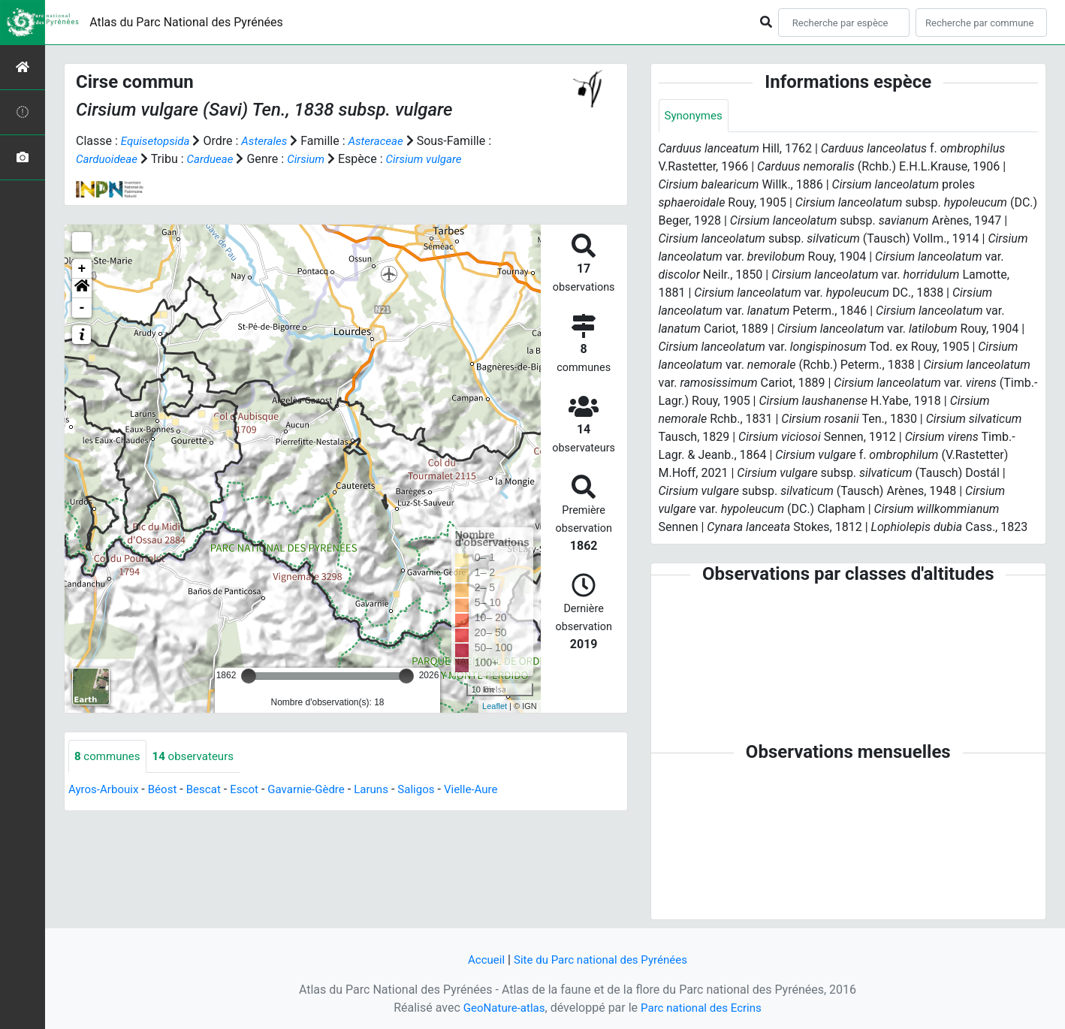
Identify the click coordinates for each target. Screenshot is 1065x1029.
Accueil (480, 959)
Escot (254, 790)
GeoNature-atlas (500, 1007)
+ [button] (82, 269)
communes (109, 757)
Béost (167, 790)
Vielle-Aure (491, 790)
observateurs (199, 757)
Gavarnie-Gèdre (319, 790)
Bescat (210, 790)
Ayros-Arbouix (105, 790)
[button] (82, 288)
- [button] (82, 308)
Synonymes (695, 116)
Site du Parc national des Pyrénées (601, 959)
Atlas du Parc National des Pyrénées (186, 22)
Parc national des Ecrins (703, 1007)
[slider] (248, 675)
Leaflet (494, 706)
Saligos (434, 790)
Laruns (387, 790)
